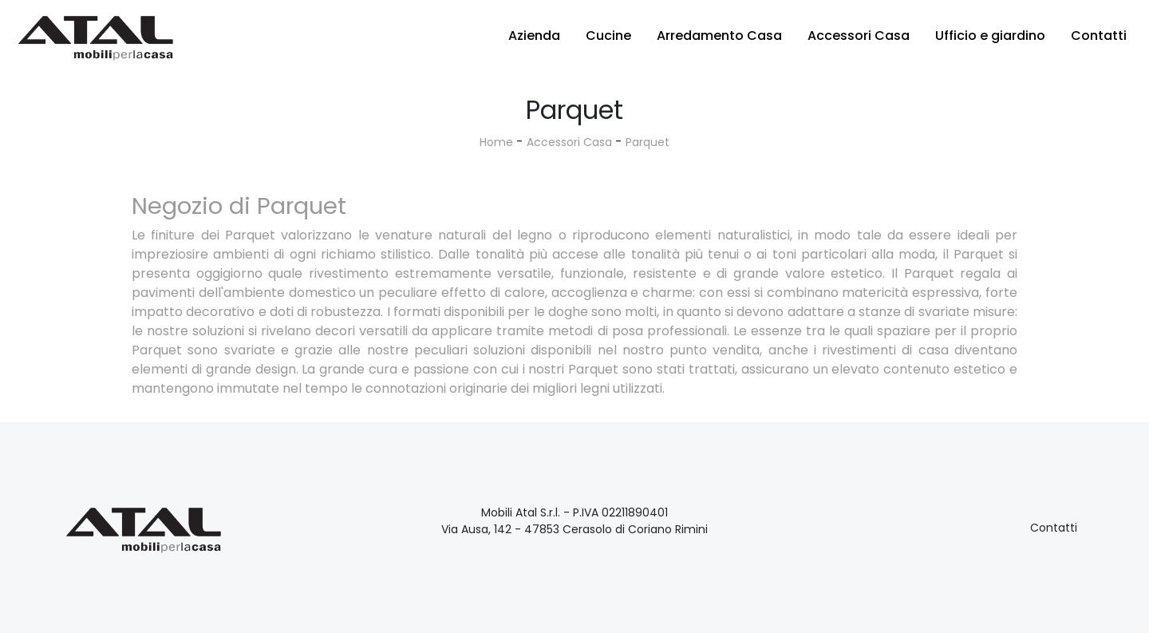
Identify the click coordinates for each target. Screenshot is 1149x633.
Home (496, 142)
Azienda (534, 35)
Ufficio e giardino (990, 35)
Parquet (647, 142)
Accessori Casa (858, 35)
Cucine (608, 35)
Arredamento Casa (719, 35)
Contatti (1099, 35)
